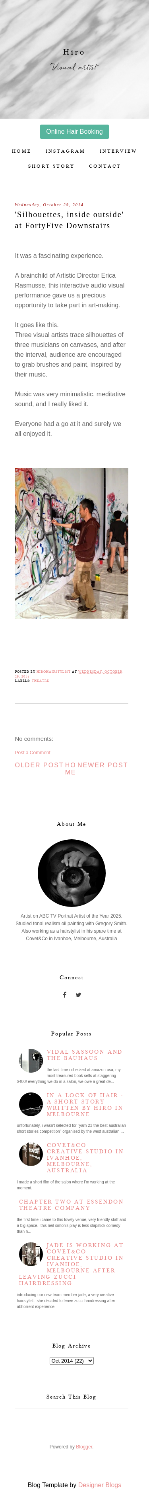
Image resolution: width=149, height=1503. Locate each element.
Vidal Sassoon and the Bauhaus (85, 1055)
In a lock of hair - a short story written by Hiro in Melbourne (85, 1105)
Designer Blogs (100, 1485)
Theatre (40, 681)
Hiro (74, 52)
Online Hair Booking (74, 131)
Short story (51, 166)
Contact (105, 166)
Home (21, 151)
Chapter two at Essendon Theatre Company (71, 1205)
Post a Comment (32, 752)
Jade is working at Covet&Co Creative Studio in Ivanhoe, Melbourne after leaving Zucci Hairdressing (71, 1264)
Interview (118, 151)
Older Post (39, 765)
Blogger (84, 1447)
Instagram (65, 151)
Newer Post (102, 765)
